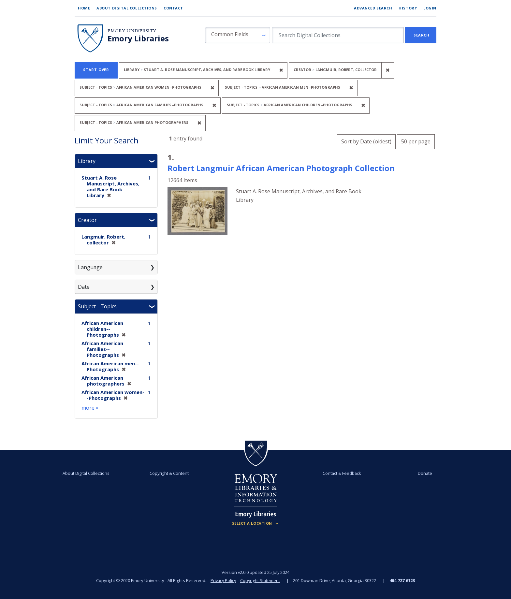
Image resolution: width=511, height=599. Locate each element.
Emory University (132, 31)
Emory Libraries (138, 38)
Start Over (96, 69)
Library (86, 161)
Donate (423, 473)
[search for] (338, 35)
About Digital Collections (126, 8)
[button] (237, 35)
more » (89, 407)
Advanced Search (373, 8)
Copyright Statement (261, 580)
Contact (173, 8)
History (408, 8)
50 (416, 140)
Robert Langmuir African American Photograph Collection (281, 168)
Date (84, 286)
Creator (87, 220)
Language (90, 267)
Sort (366, 141)
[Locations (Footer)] (255, 523)
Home (84, 8)
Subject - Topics (97, 306)
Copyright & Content (169, 473)
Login (429, 8)
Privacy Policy (223, 580)
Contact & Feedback (341, 473)
